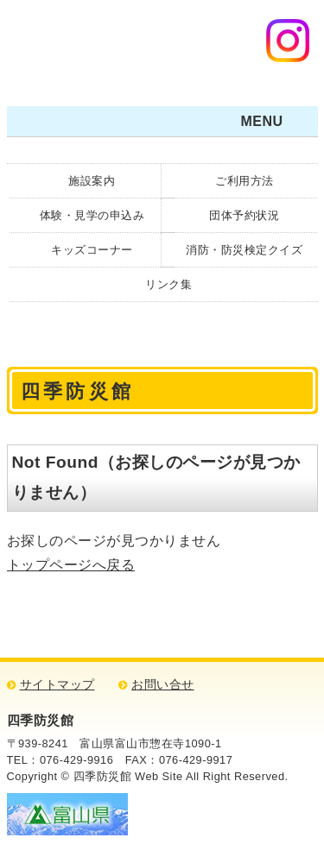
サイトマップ (57, 684)
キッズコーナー (92, 249)
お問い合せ (162, 684)
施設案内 (91, 180)
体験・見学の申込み (92, 215)
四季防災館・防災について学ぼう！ (120, 46)
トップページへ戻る (71, 564)
